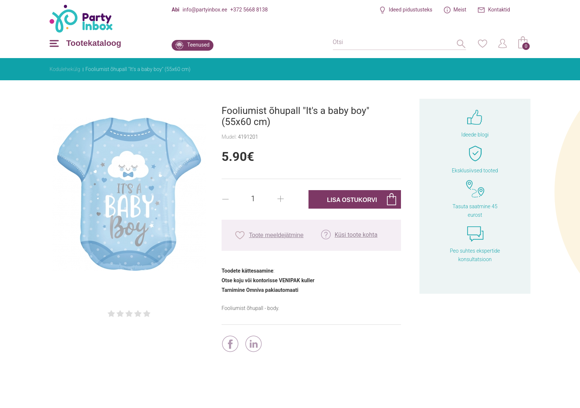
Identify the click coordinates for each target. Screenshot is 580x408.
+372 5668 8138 (249, 10)
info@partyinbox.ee (204, 10)
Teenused (198, 45)
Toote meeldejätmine (276, 235)
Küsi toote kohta (356, 234)
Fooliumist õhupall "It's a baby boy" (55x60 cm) (137, 69)
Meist (459, 10)
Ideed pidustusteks (410, 10)
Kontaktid (499, 10)
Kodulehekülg (65, 69)
